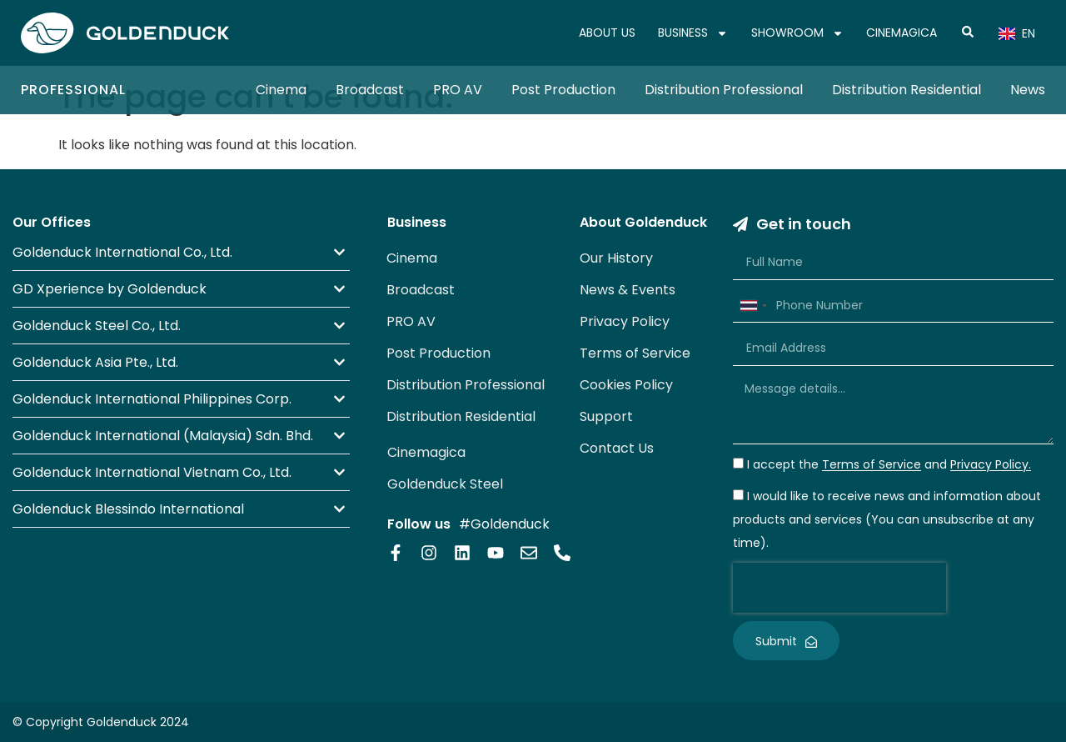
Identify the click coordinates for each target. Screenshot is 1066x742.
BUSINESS (693, 33)
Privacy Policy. (990, 465)
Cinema (281, 89)
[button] (181, 252)
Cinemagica (426, 452)
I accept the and (889, 465)
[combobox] (753, 306)
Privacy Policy (625, 321)
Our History (616, 258)
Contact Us (617, 448)
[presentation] (839, 588)
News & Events (627, 289)
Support (606, 416)
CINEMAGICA (901, 32)
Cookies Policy (626, 384)
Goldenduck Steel (445, 484)
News (1027, 89)
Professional (73, 89)
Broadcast (370, 89)
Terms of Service (635, 353)
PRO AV (457, 89)
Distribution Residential (906, 89)
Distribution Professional (724, 89)
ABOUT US (607, 32)
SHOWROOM (797, 33)
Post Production (563, 89)
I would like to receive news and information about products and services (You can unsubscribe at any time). (887, 520)
